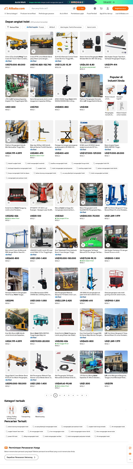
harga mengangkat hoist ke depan (17, 173)
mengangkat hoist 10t (101, 163)
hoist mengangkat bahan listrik (79, 431)
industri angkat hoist (13, 163)
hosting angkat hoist (83, 168)
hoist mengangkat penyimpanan (61, 168)
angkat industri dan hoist (15, 431)
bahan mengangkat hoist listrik (106, 168)
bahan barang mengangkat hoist (45, 173)
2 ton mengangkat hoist (55, 431)
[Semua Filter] (13, 27)
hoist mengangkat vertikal (52, 436)
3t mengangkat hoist (117, 427)
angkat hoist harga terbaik (96, 427)
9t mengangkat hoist (102, 436)
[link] (130, 448)
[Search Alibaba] (51, 8)
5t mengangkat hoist (35, 431)
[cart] (101, 9)
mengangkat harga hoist (80, 163)
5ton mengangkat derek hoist (104, 431)
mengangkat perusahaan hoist (16, 178)
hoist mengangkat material (34, 163)
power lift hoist (11, 436)
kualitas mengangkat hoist (58, 163)
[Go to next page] (86, 395)
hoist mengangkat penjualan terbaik (78, 436)
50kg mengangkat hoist (30, 436)
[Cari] (80, 8)
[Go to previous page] (47, 395)
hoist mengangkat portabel (98, 173)
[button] (74, 8)
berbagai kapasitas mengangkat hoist (19, 168)
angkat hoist (41, 168)
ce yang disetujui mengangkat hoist (72, 173)
